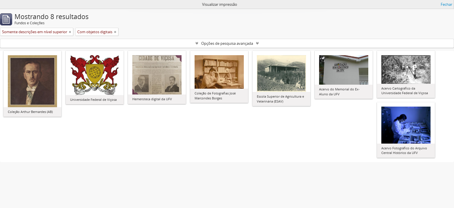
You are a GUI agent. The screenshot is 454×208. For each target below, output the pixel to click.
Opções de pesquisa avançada (227, 43)
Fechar (446, 4)
